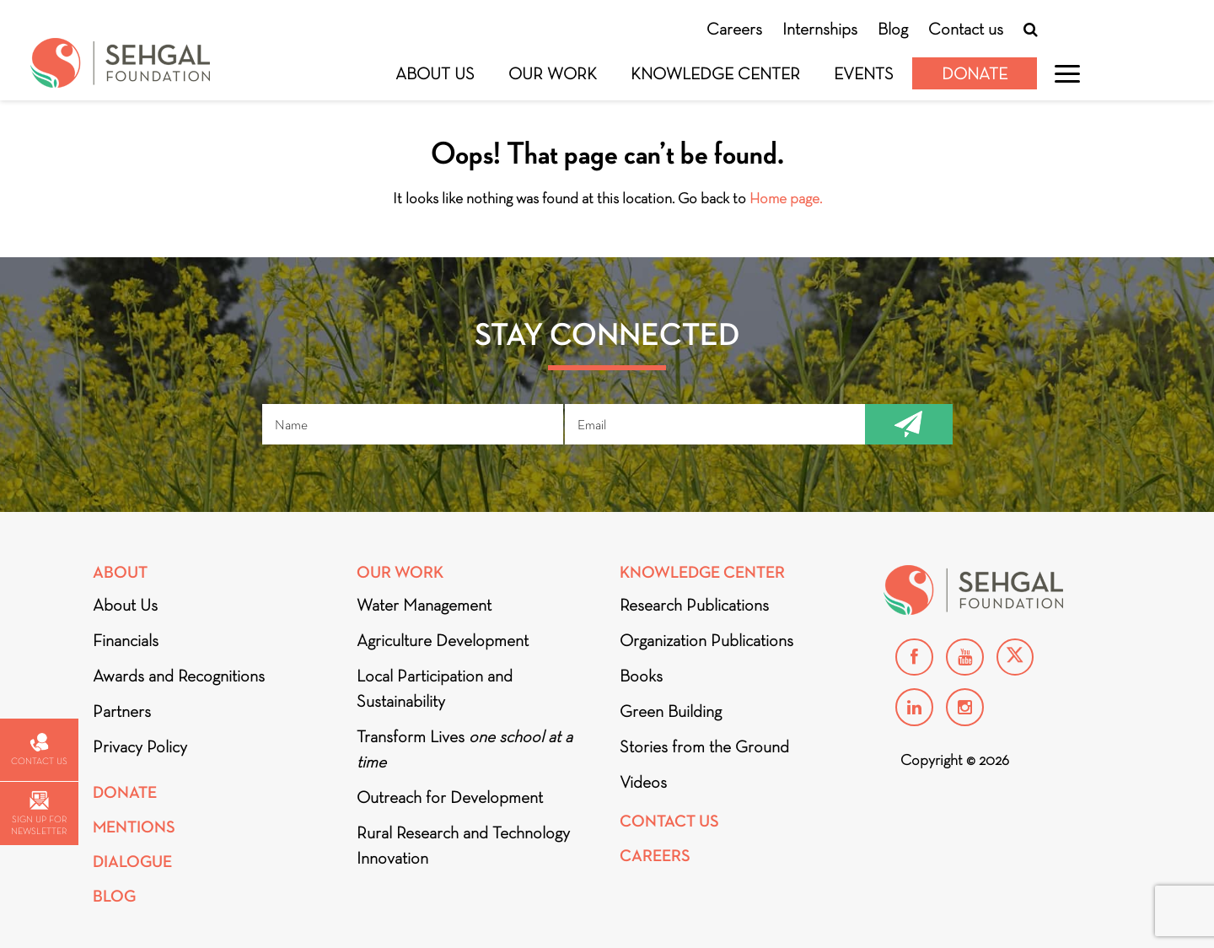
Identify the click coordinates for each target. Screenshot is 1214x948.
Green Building (671, 711)
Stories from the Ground (704, 746)
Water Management (424, 605)
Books (641, 675)
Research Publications (694, 605)
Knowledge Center (715, 73)
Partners (122, 711)
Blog (893, 29)
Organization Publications (706, 640)
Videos (643, 782)
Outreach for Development (450, 797)
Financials (125, 640)
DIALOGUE (132, 861)
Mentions (134, 827)
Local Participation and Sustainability (435, 688)
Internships (819, 29)
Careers (734, 29)
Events (864, 73)
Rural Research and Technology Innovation (463, 845)
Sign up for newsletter (39, 813)
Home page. (785, 198)
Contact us (965, 29)
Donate (974, 73)
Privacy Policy (140, 746)
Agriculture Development (443, 640)
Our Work (552, 73)
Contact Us (669, 821)
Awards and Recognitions (179, 675)
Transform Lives (464, 749)
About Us (435, 73)
